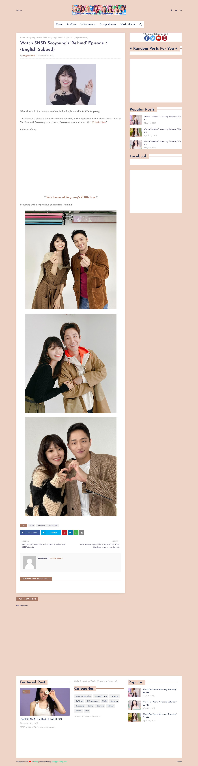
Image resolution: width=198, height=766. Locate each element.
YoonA (78, 711)
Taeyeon (100, 706)
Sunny (90, 706)
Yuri (87, 711)
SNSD (31, 525)
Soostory (41, 525)
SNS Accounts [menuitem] (87, 24)
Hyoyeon (114, 696)
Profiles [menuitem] (71, 24)
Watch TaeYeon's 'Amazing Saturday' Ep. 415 (162, 143)
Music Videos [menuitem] (128, 24)
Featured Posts (101, 696)
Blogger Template (59, 762)
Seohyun (114, 701)
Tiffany (111, 706)
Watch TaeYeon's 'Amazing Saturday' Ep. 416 (162, 118)
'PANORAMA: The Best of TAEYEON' (41, 719)
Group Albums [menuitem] (108, 24)
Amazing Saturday (83, 696)
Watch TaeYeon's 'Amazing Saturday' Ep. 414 (162, 130)
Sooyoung (31, 37)
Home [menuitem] (59, 24)
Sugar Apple (29, 55)
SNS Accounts (92, 701)
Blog (36, 762)
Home (19, 10)
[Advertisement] (156, 80)
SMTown (79, 701)
